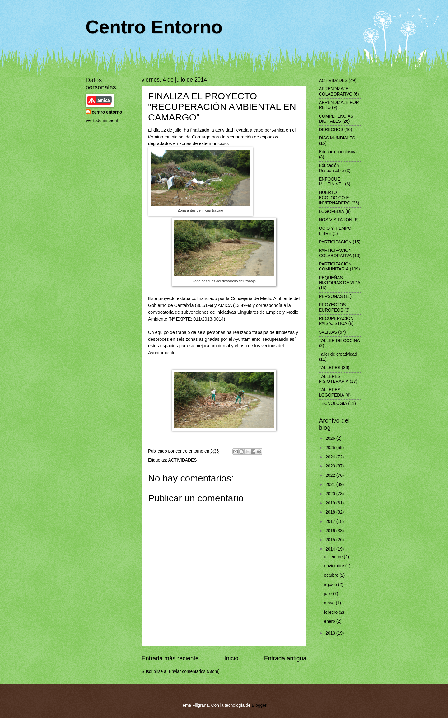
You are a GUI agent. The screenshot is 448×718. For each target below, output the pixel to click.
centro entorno (107, 112)
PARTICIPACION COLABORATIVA (335, 253)
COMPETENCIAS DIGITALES (336, 119)
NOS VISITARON (335, 220)
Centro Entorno (154, 26)
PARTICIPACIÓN (335, 242)
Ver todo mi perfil (102, 120)
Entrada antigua (285, 658)
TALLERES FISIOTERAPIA (333, 379)
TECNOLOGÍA (333, 403)
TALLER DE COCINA (339, 340)
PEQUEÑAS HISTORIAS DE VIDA (339, 280)
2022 (330, 475)
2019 (330, 503)
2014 (330, 549)
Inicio (231, 658)
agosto (331, 584)
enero (330, 621)
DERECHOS (331, 129)
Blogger (259, 705)
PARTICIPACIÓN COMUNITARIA (335, 267)
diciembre (334, 557)
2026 (330, 438)
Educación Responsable (331, 168)
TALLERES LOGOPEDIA (331, 392)
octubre (332, 575)
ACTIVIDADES (182, 460)
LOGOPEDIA (331, 211)
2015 (330, 539)
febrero (331, 612)
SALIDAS (328, 332)
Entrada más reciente (170, 658)
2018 (330, 512)
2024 (330, 457)
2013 (330, 633)
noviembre (334, 566)
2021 (330, 484)
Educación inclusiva (338, 151)
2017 (330, 521)
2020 (330, 493)
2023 (330, 466)
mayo (330, 603)
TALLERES (330, 367)
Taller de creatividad (338, 354)
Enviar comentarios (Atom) (194, 671)
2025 (330, 447)
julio (328, 593)
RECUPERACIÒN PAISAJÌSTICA (336, 321)
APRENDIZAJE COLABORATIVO (335, 91)
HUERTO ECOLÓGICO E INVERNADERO (334, 197)
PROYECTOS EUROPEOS (332, 307)
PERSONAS (331, 296)
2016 (330, 530)
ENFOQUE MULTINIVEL (331, 182)
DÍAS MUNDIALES (337, 138)
